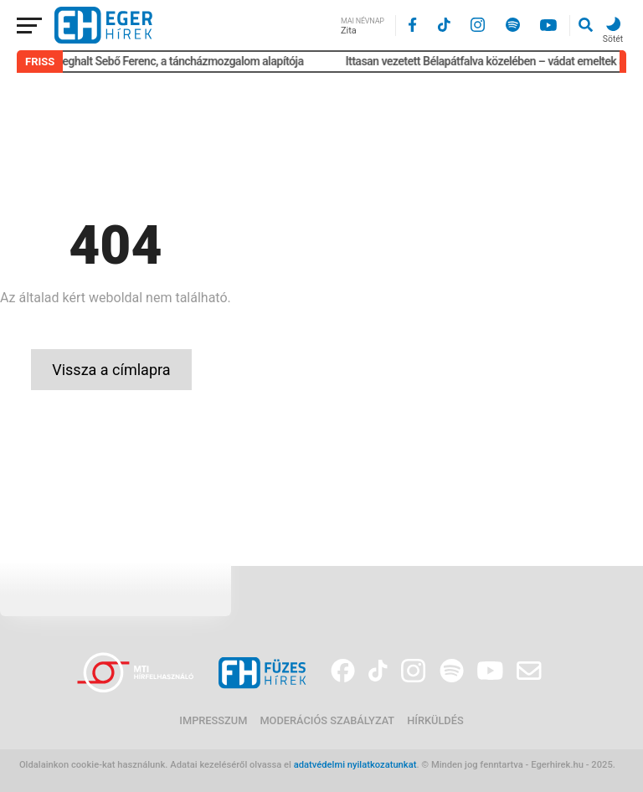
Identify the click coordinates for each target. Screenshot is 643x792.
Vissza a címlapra (111, 369)
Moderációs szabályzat (327, 720)
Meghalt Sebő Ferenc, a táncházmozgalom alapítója (182, 61)
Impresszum (213, 720)
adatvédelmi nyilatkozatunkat (355, 764)
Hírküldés (435, 720)
